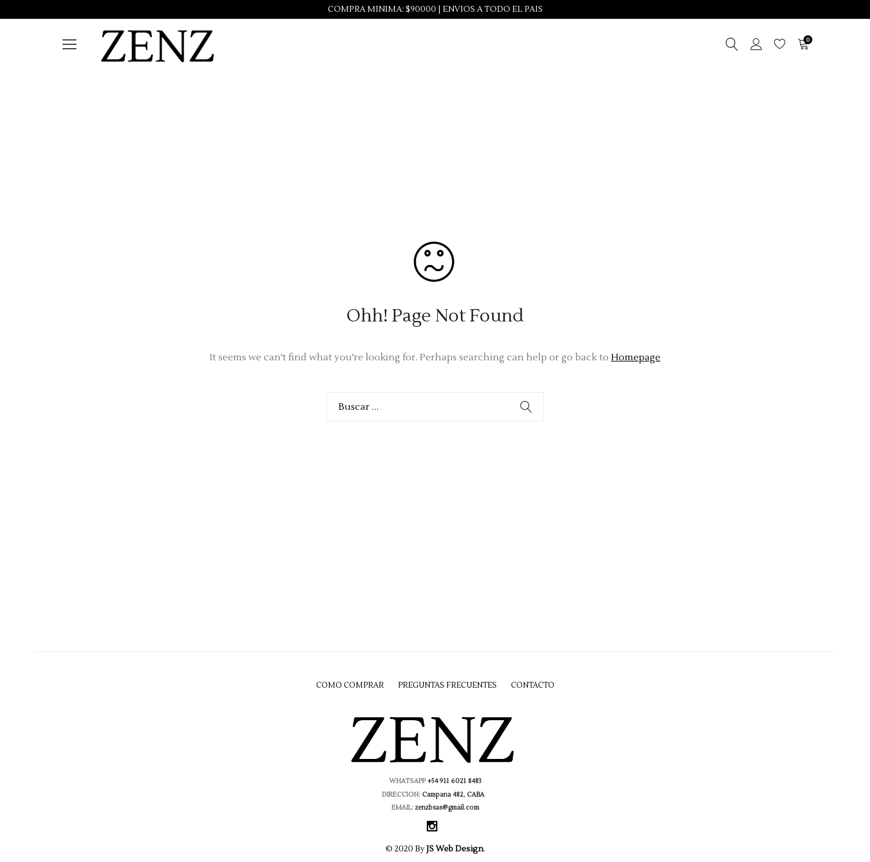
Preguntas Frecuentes (447, 685)
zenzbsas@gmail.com (446, 807)
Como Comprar (350, 685)
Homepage (635, 357)
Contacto (532, 685)
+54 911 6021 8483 (454, 781)
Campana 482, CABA (455, 794)
